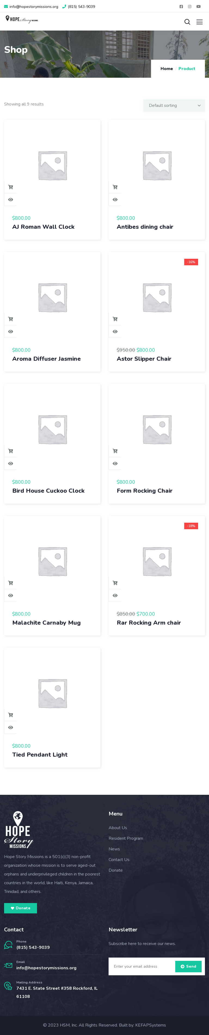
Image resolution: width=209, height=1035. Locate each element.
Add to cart (10, 187)
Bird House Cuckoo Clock (48, 491)
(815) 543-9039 (33, 947)
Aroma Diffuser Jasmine (46, 359)
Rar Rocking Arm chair (149, 623)
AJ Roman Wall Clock (43, 227)
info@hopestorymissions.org (46, 968)
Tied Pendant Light (39, 755)
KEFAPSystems (150, 1025)
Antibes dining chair (145, 227)
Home (167, 69)
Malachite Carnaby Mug (46, 623)
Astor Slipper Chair (144, 359)
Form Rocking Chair (145, 491)
